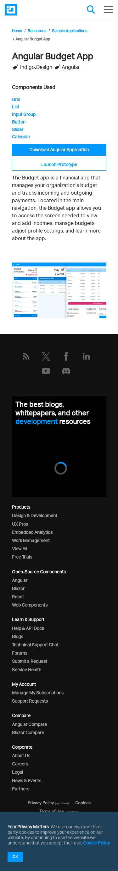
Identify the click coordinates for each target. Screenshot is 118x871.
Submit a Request (29, 661)
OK (15, 856)
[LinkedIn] (86, 356)
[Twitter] (46, 356)
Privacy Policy (41, 802)
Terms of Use (51, 811)
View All (19, 548)
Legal (17, 772)
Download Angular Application (59, 149)
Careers (20, 763)
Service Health (26, 669)
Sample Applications (69, 30)
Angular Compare (29, 724)
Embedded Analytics (32, 532)
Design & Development (34, 515)
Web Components (30, 605)
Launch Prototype (59, 164)
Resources (37, 30)
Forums (19, 653)
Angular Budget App (32, 39)
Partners (20, 788)
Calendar (21, 136)
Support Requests (30, 701)
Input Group (24, 114)
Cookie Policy (96, 842)
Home (17, 30)
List (15, 106)
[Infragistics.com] (36, 9)
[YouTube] (46, 371)
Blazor (18, 588)
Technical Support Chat (35, 644)
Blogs (17, 636)
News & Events (26, 780)
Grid (16, 99)
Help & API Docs (28, 628)
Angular (19, 580)
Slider (17, 129)
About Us (21, 755)
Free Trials (22, 556)
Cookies (83, 802)
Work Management (31, 540)
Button (18, 121)
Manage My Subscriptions (38, 692)
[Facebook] (66, 356)
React (18, 596)
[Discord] (66, 371)
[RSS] (26, 356)
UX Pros (20, 524)
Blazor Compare (28, 732)
